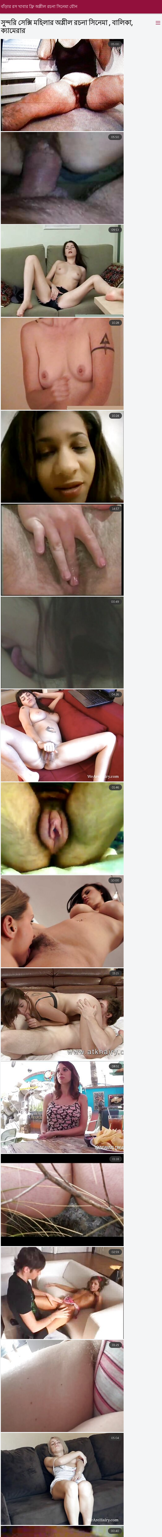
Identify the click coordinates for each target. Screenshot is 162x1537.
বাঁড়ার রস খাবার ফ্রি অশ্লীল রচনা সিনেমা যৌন (40, 7)
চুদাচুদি (114, 1530)
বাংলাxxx (6, 1530)
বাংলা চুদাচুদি (58, 1530)
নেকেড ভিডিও (88, 1530)
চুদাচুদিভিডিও (139, 1530)
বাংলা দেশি (101, 1534)
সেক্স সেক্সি (31, 1530)
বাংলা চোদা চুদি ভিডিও (135, 1534)
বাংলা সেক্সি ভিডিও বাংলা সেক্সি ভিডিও (56, 1534)
